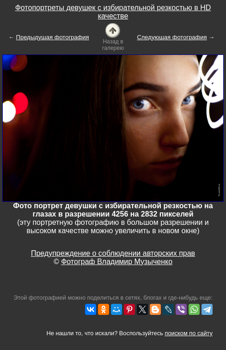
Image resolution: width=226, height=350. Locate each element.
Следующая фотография (172, 37)
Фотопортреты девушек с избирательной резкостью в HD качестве (113, 12)
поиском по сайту (189, 333)
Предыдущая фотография (52, 37)
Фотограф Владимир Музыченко (116, 262)
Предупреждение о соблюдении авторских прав (113, 253)
